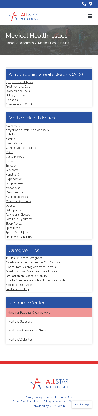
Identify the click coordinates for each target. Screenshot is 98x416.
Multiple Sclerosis (17, 196)
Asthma (10, 138)
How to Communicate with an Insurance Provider (36, 280)
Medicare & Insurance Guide (27, 330)
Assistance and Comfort (20, 104)
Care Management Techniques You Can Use (33, 262)
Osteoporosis (14, 210)
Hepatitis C (12, 174)
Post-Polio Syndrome (19, 219)
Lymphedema (14, 183)
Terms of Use (64, 397)
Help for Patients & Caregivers (29, 312)
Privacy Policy (33, 397)
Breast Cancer (14, 143)
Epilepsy (11, 165)
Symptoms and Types (19, 82)
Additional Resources (19, 284)
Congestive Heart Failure (21, 147)
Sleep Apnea (14, 223)
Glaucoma (12, 170)
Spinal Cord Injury (17, 232)
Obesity (10, 205)
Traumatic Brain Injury (19, 236)
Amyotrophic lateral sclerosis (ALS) (27, 130)
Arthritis (10, 134)
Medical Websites (20, 339)
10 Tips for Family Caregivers (24, 258)
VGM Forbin (57, 406)
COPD (9, 152)
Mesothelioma (14, 192)
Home (10, 43)
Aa (76, 404)
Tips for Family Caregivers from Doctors (31, 267)
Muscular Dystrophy (18, 201)
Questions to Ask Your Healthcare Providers (33, 271)
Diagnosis (12, 99)
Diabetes (11, 161)
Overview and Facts (18, 91)
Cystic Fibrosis (15, 156)
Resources (26, 43)
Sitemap (49, 397)
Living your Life (15, 95)
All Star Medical (32, 401)
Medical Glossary (20, 321)
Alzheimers (13, 125)
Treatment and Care (18, 86)
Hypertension (14, 179)
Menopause (13, 187)
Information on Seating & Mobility (26, 275)
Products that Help (17, 289)
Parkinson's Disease (18, 214)
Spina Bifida (13, 228)
